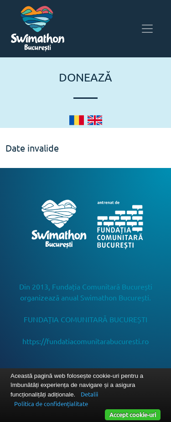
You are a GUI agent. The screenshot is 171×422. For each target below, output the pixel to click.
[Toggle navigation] (147, 29)
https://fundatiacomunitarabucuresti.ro (85, 341)
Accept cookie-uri (132, 414)
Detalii (89, 394)
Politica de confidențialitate (51, 403)
